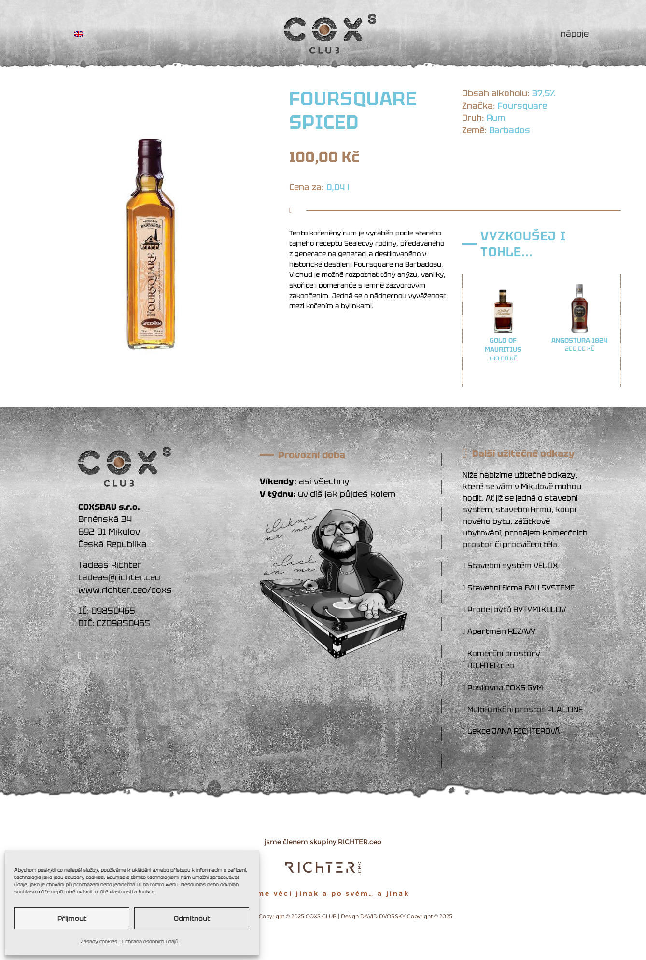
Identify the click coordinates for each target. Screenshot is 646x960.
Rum (496, 117)
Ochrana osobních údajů (150, 941)
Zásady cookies (99, 941)
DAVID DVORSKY (383, 916)
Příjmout (71, 918)
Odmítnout (192, 918)
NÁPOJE (575, 33)
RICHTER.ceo (359, 841)
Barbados (509, 130)
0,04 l (337, 186)
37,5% (543, 92)
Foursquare (522, 105)
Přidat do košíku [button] (503, 377)
